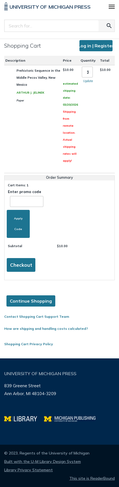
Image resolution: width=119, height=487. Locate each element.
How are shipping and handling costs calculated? (46, 328)
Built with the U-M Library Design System (42, 461)
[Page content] (59, 193)
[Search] (52, 25)
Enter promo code (26, 198)
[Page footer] (59, 401)
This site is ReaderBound (92, 478)
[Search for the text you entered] (109, 25)
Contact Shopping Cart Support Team (36, 316)
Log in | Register (96, 45)
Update (88, 81)
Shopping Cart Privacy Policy (28, 344)
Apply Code (18, 224)
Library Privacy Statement (28, 469)
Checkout (21, 265)
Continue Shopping (31, 301)
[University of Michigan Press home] (47, 7)
